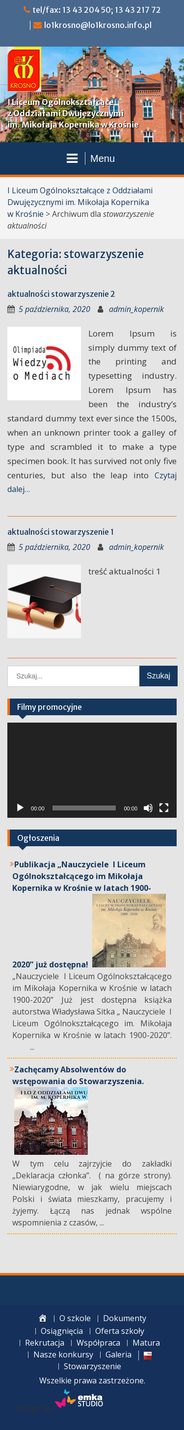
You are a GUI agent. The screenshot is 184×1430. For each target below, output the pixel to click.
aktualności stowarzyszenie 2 (61, 294)
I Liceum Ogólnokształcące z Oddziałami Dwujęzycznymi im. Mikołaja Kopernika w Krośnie (73, 113)
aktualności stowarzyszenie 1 (60, 532)
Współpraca (98, 1343)
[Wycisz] (148, 808)
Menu (91, 158)
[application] (92, 770)
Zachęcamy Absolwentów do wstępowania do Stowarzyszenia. (78, 1075)
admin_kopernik (136, 309)
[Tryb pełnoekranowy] (164, 808)
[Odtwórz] (20, 808)
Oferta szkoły (119, 1331)
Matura (146, 1343)
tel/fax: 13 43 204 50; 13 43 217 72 (96, 10)
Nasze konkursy (63, 1355)
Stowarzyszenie (92, 1366)
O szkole (75, 1318)
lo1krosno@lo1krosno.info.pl (98, 25)
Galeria (118, 1355)
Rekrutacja (44, 1343)
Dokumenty (124, 1318)
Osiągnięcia (62, 1331)
